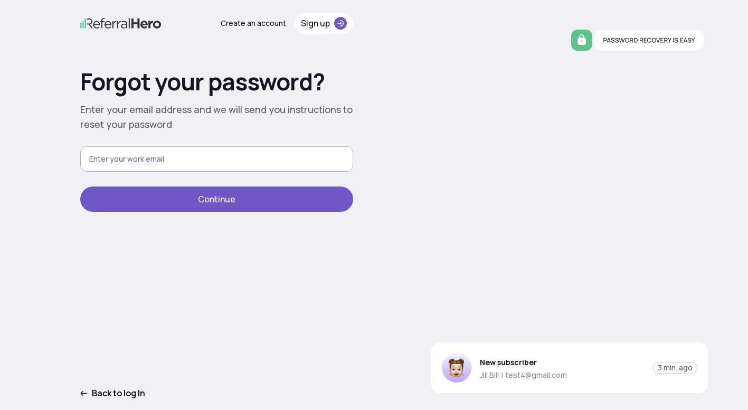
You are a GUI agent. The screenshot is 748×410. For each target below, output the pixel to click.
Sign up (324, 23)
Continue (216, 199)
